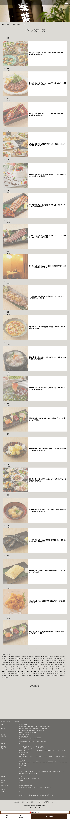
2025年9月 (50, 656)
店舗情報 (46, 802)
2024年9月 (63, 658)
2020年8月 (56, 669)
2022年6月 (44, 664)
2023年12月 (55, 660)
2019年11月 (37, 671)
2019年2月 (30, 673)
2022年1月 (11, 667)
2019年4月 (17, 673)
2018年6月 (17, 675)
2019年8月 (56, 671)
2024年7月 (11, 660)
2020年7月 (63, 669)
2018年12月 (43, 673)
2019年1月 (36, 673)
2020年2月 (17, 671)
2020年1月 (23, 671)
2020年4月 (5, 671)
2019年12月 (30, 671)
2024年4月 (30, 660)
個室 (32, 802)
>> (44, 649)
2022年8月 (31, 664)
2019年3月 (23, 673)
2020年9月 (50, 669)
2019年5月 (11, 673)
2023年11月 (62, 660)
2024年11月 (49, 658)
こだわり (16, 802)
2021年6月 (56, 667)
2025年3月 (23, 658)
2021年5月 (63, 667)
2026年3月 (11, 656)
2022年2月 (5, 667)
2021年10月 (31, 667)
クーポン (39, 802)
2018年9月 (63, 673)
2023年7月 (24, 662)
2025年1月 (36, 658)
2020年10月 (44, 669)
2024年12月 (43, 658)
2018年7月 (11, 675)
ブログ (54, 802)
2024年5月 (23, 660)
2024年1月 (48, 660)
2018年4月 (30, 675)
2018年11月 (49, 673)
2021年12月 (18, 667)
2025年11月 (37, 656)
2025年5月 (11, 658)
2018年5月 (23, 675)
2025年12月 (30, 656)
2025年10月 (44, 656)
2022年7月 (38, 664)
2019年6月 (5, 673)
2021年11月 (24, 667)
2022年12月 (5, 664)
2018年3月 (36, 675)
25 (40, 649)
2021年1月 (23, 669)
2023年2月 (55, 662)
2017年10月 (5, 677)
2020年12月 (30, 669)
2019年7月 (63, 671)
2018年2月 (42, 675)
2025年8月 (56, 656)
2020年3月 (11, 671)
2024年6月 (17, 660)
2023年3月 (49, 662)
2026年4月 (5, 656)
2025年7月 (63, 656)
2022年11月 (12, 664)
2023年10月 (5, 662)
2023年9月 (11, 662)
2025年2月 (30, 658)
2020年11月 (37, 669)
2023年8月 (18, 662)
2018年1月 (48, 675)
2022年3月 (63, 664)
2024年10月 (56, 658)
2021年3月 (11, 669)
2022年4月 (56, 664)
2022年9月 (25, 664)
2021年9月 (38, 667)
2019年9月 (50, 671)
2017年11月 (62, 675)
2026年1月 (23, 656)
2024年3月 (36, 660)
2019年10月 (44, 671)
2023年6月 (30, 662)
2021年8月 (44, 667)
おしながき (25, 802)
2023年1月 (61, 662)
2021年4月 (5, 669)
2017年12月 (55, 675)
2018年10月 (56, 673)
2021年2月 (17, 669)
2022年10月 (19, 664)
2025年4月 (17, 658)
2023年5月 (36, 662)
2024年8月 (5, 660)
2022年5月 (50, 664)
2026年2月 (17, 656)
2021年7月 (50, 667)
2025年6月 (5, 658)
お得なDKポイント (35, 812)
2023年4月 (43, 662)
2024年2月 (42, 660)
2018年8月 (5, 675)
